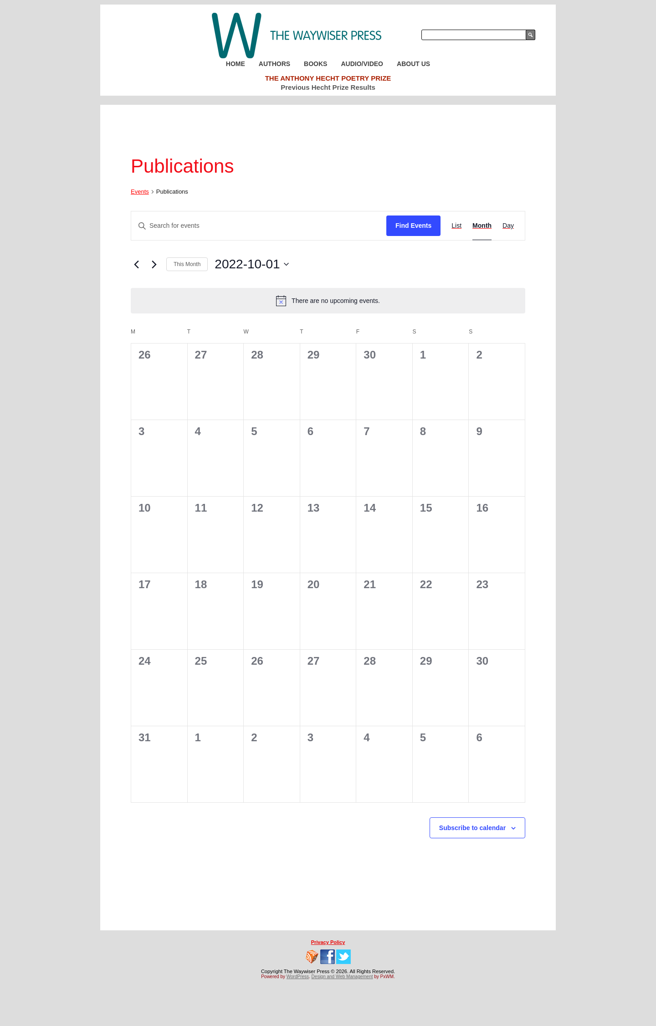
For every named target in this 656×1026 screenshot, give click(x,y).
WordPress (298, 976)
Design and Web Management (342, 976)
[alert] (328, 300)
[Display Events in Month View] (482, 225)
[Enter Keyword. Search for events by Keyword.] (258, 225)
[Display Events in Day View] (508, 225)
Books (315, 63)
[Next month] (154, 264)
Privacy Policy (328, 942)
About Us (413, 63)
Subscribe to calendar (472, 827)
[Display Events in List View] (456, 225)
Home (235, 63)
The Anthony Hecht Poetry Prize (328, 78)
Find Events (413, 225)
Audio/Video (362, 63)
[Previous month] (136, 264)
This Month (187, 264)
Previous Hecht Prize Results (328, 87)
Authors (274, 63)
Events (140, 191)
